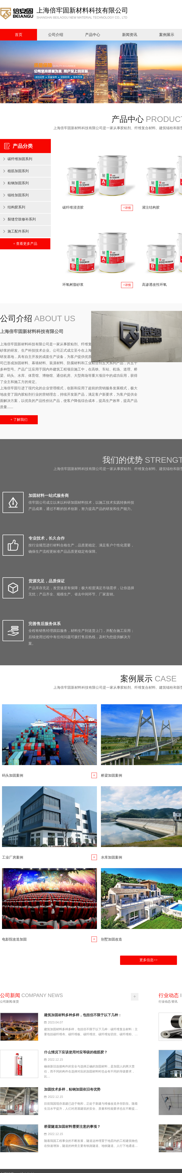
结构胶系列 (16, 207)
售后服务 (145, 1126)
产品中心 (92, 35)
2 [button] (91, 94)
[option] (91, 71)
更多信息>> (148, 875)
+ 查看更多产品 (25, 244)
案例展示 (145, 1133)
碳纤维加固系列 (20, 159)
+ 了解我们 (18, 419)
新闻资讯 (129, 35)
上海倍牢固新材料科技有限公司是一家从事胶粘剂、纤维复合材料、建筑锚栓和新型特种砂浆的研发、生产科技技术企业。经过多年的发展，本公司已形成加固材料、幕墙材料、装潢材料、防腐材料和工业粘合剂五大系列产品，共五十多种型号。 (56, 1123)
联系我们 (145, 1139)
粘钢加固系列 (18, 183)
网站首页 (145, 1113)
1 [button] (84, 94)
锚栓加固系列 (18, 195)
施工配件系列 (18, 231)
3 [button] (98, 94)
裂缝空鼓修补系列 (22, 219)
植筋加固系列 (18, 171)
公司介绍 (55, 35)
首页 (18, 35)
